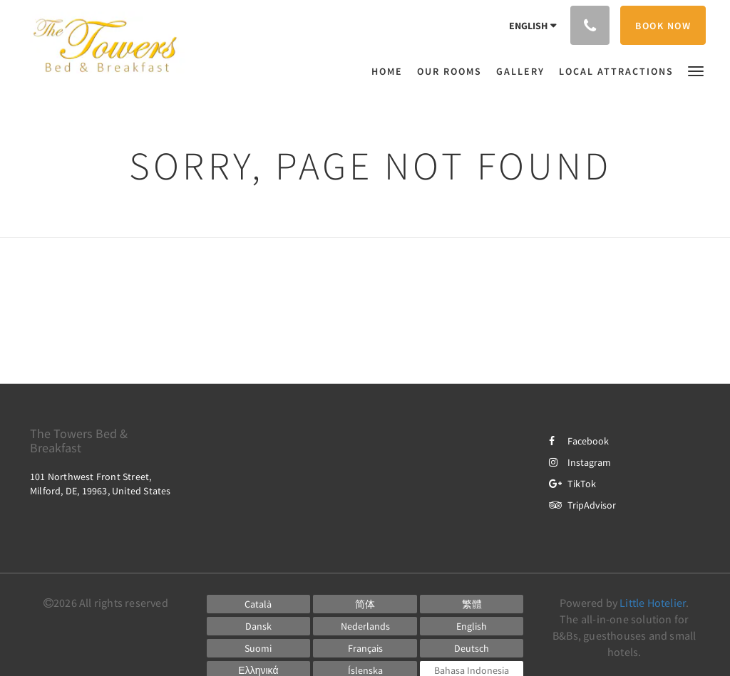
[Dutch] (365, 626)
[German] (472, 648)
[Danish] (259, 626)
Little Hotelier (653, 603)
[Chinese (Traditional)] (472, 604)
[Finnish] (259, 648)
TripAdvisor (582, 505)
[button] (696, 70)
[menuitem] (390, 71)
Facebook (579, 441)
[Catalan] (259, 604)
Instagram (580, 462)
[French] (365, 648)
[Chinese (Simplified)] (365, 604)
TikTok (572, 483)
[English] (472, 626)
